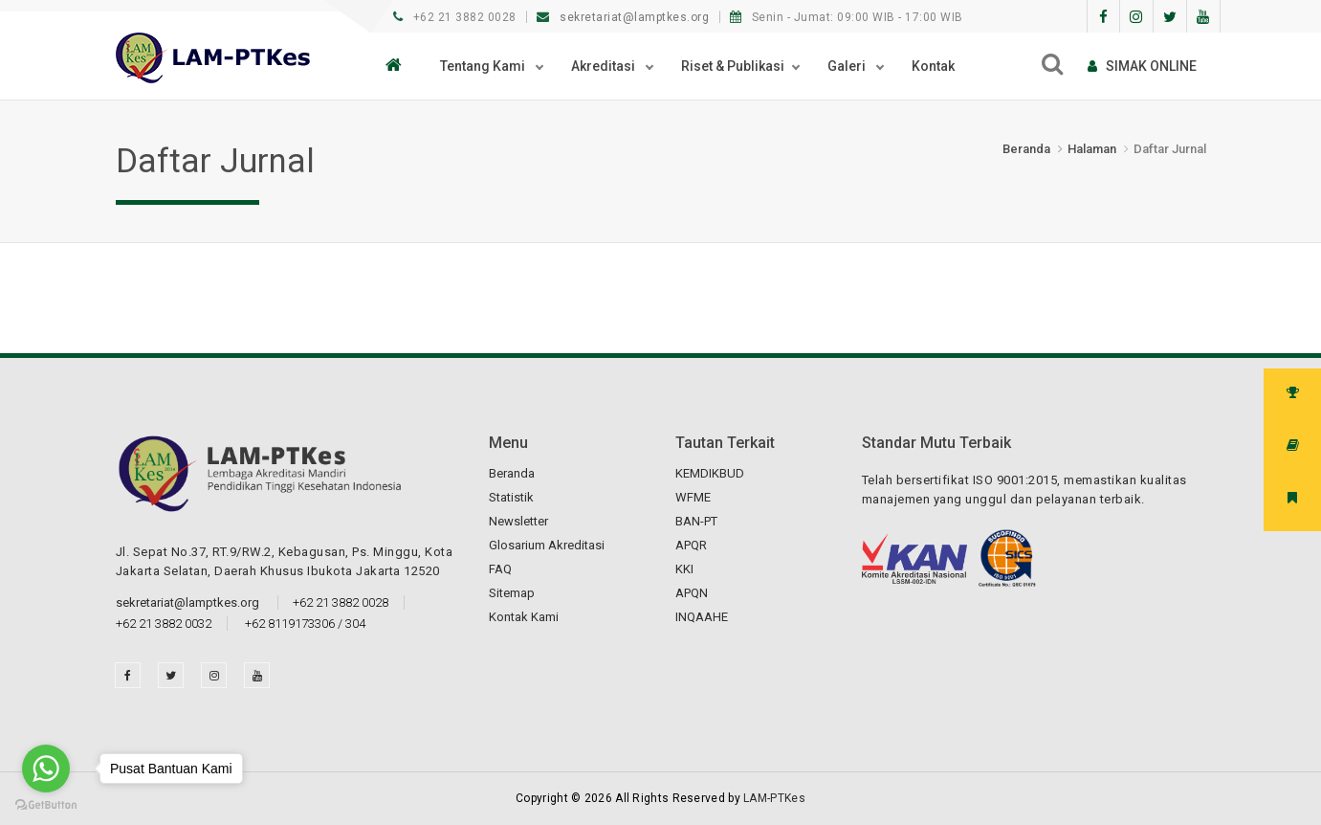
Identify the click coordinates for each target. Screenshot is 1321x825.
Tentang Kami (484, 66)
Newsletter (518, 521)
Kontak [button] (933, 66)
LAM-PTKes (774, 798)
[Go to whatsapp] (46, 768)
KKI (684, 569)
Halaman (1092, 149)
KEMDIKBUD (709, 473)
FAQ (500, 569)
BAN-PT (696, 521)
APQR (691, 545)
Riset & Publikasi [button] (732, 66)
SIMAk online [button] (1142, 66)
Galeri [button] (848, 66)
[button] (398, 66)
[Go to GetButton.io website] (46, 805)
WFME (693, 497)
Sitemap (512, 593)
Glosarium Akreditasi (547, 545)
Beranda (1026, 149)
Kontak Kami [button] (524, 617)
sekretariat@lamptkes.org (625, 17)
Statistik (511, 497)
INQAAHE (701, 617)
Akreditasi (604, 66)
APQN (691, 593)
